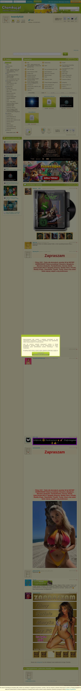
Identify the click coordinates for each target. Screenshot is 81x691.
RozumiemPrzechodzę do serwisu (41, 353)
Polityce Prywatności (71, 689)
